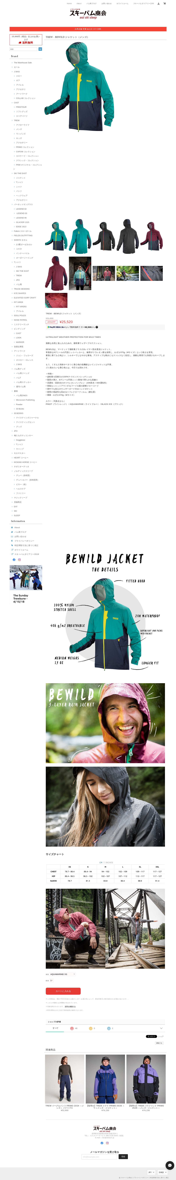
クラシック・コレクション (27, 160)
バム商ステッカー (23, 382)
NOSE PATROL (20, 320)
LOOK (18, 338)
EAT (16, 507)
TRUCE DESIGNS (22, 289)
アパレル (20, 85)
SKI (15, 511)
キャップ (20, 449)
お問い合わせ (107, 3)
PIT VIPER (18, 302)
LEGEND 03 (21, 213)
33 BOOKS (18, 413)
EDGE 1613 (21, 227)
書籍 (16, 391)
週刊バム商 (21, 386)
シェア (161, 1036)
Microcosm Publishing (25, 400)
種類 (47, 974)
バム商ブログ (91, 3)
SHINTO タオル (20, 240)
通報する (159, 1043)
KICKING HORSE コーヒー (25, 462)
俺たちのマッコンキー (23, 435)
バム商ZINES (21, 395)
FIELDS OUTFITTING (23, 235)
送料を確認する (70, 1006)
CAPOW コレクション (25, 152)
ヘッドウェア (21, 195)
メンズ (19, 129)
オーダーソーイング (24, 258)
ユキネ (19, 249)
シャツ (19, 187)
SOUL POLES (20, 315)
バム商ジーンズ (22, 373)
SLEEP (17, 515)
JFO (18, 280)
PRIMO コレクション (25, 147)
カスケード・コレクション (27, 156)
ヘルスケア (21, 489)
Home (69, 3)
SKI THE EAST (20, 173)
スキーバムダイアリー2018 (143, 3)
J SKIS (17, 72)
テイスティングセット (25, 422)
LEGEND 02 (21, 209)
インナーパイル (22, 253)
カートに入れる (63, 991)
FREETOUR (21, 107)
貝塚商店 (18, 502)
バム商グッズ (19, 369)
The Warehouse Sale (23, 63)
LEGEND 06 (21, 218)
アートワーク (21, 94)
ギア (18, 80)
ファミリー (21, 493)
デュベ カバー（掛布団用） (27, 480)
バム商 (19, 284)
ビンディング (19, 329)
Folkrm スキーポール (23, 231)
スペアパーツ (21, 116)
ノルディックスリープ (23, 471)
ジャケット (21, 178)
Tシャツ (19, 182)
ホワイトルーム (122, 3)
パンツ (19, 191)
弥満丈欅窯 (18, 347)
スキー (19, 76)
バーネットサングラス (23, 204)
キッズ (19, 138)
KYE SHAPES (20, 293)
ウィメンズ (21, 134)
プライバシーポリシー (24, 541)
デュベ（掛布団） (23, 475)
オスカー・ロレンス (24, 360)
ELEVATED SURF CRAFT (25, 298)
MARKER (20, 342)
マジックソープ (20, 498)
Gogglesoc (20, 440)
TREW (17, 120)
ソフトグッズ (21, 111)
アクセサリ (21, 89)
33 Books (20, 409)
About (79, 3)
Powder (19, 404)
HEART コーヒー (21, 458)
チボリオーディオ (21, 466)
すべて (56, 1028)
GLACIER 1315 (22, 222)
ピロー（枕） (21, 484)
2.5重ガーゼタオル (24, 244)
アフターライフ (22, 125)
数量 (47, 980)
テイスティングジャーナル (27, 418)
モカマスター (19, 453)
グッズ (19, 427)
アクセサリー (21, 143)
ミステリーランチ (21, 324)
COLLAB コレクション (25, 98)
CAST (16, 103)
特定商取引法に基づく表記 (26, 545)
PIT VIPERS (21, 307)
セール (17, 67)
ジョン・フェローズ (24, 355)
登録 (123, 1156)
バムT (18, 378)
